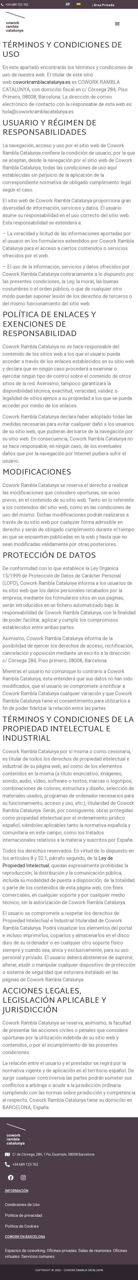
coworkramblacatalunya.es (41, 82)
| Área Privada (103, 5)
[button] (117, 23)
